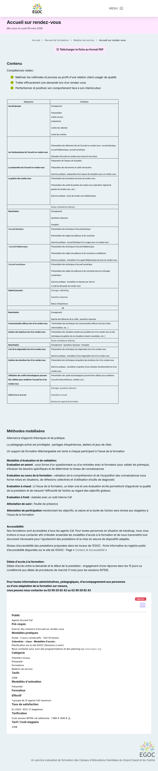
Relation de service (84, 40)
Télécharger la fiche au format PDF (80, 49)
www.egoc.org (93, 648)
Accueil (36, 40)
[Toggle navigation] (116, 8)
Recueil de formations (57, 40)
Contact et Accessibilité (89, 550)
